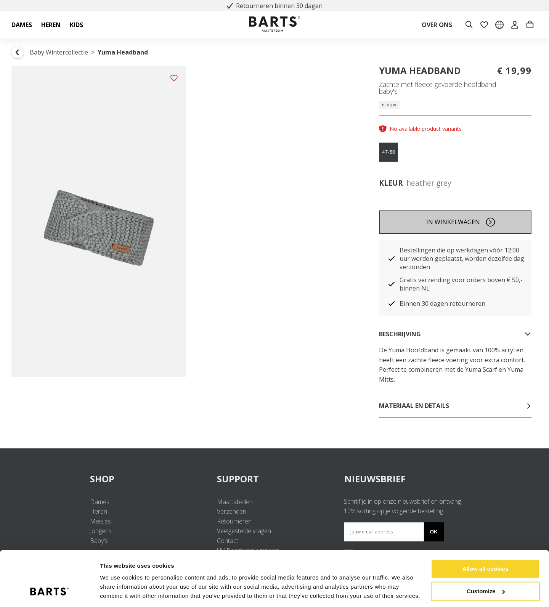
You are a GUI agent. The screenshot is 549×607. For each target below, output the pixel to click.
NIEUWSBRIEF (375, 478)
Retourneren (234, 521)
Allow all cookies (485, 544)
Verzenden (231, 511)
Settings (111, 592)
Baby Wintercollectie (59, 52)
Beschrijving (455, 334)
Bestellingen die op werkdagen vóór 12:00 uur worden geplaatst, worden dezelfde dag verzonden (462, 258)
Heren (98, 511)
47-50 (388, 152)
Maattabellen (235, 502)
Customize (486, 566)
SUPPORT (274, 478)
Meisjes (100, 521)
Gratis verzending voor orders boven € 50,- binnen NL (461, 284)
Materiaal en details (455, 405)
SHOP (147, 478)
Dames (99, 502)
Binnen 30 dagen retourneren (442, 303)
